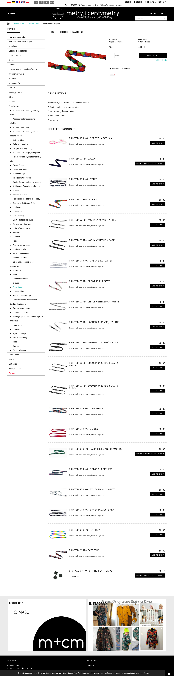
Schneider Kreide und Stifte (24, 203)
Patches (16, 232)
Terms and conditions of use (19, 668)
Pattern (12, 88)
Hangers (16, 329)
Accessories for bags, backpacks (26, 153)
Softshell (12, 78)
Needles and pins (20, 195)
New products (15, 368)
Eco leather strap (20, 258)
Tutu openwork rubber (22, 178)
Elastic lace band (20, 169)
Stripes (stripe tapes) (21, 228)
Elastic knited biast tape (23, 220)
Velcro (15, 274)
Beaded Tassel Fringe (22, 295)
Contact (90, 665)
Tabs (15, 342)
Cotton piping (18, 216)
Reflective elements (21, 253)
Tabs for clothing (20, 338)
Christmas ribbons (20, 312)
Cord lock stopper (20, 279)
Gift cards (13, 364)
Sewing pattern (15, 92)
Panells (12, 65)
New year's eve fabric (17, 37)
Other (11, 97)
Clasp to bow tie (19, 350)
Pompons (17, 270)
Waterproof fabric (16, 74)
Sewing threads (19, 249)
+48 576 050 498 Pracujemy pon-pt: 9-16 (81, 5)
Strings (16, 283)
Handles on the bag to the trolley (26, 199)
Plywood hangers (20, 333)
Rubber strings (19, 174)
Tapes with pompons (21, 308)
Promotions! (14, 355)
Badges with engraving (22, 148)
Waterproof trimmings (22, 224)
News (11, 359)
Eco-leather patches (21, 245)
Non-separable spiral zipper (20, 42)
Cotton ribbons (19, 140)
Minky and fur (14, 83)
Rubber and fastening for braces (26, 186)
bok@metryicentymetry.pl (111, 5)
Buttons (16, 190)
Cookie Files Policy (75, 673)
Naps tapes (17, 325)
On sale (12, 373)
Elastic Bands (18, 165)
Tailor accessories (20, 144)
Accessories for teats (21, 127)
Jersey (11, 60)
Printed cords (18, 287)
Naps (15, 241)
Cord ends (17, 207)
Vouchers (13, 46)
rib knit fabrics (15, 55)
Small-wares (14, 106)
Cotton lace (17, 211)
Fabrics (12, 102)
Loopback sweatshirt (18, 51)
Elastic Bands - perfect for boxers (27, 182)
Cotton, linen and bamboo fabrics (23, 69)
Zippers (16, 346)
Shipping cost (13, 665)
